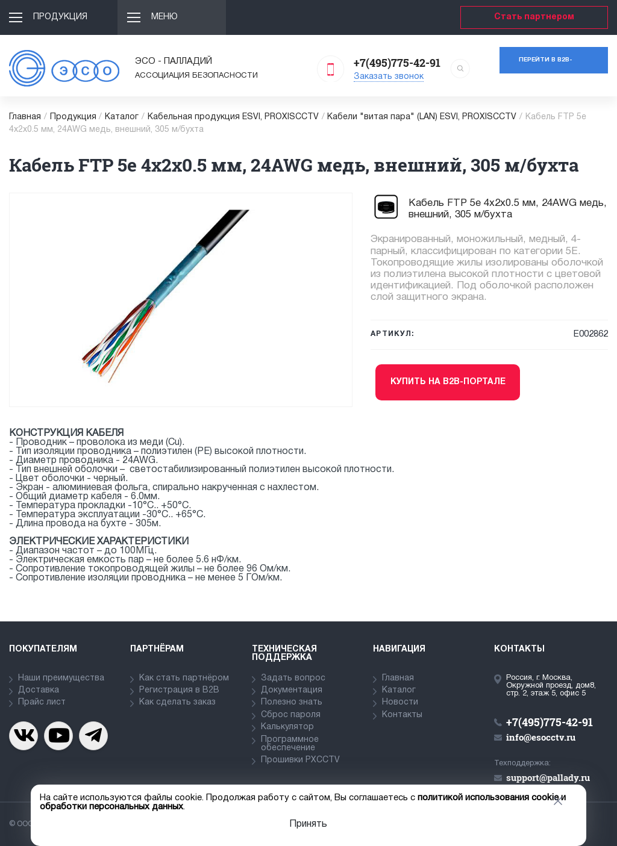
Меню (164, 17)
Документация (291, 690)
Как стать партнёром (184, 678)
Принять (308, 824)
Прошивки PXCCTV (300, 760)
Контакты (402, 715)
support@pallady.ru (548, 777)
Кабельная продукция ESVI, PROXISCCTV (233, 117)
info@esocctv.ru (540, 737)
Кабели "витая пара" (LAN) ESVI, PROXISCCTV (421, 117)
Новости (400, 702)
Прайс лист (42, 702)
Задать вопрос (293, 678)
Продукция (60, 17)
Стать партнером (534, 17)
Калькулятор (287, 727)
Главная (25, 117)
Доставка (38, 690)
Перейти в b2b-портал (545, 65)
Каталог (122, 117)
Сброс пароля (291, 715)
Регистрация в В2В (179, 690)
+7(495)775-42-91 (397, 62)
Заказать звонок (389, 77)
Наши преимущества (61, 678)
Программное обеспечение (290, 744)
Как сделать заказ (177, 702)
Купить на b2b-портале (448, 382)
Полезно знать (291, 702)
